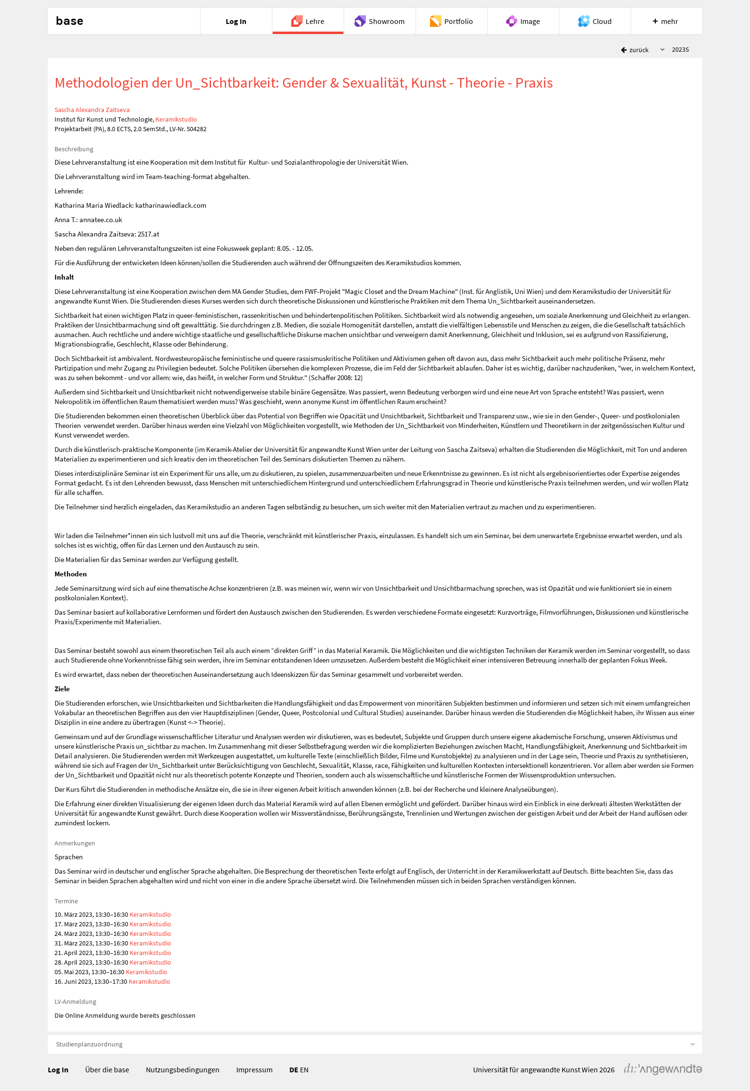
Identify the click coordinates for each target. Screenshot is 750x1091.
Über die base (107, 1069)
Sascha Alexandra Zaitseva (92, 109)
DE (293, 1069)
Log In (58, 1069)
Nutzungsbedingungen (183, 1069)
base (69, 21)
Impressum (254, 1069)
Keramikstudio (176, 119)
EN (304, 1069)
